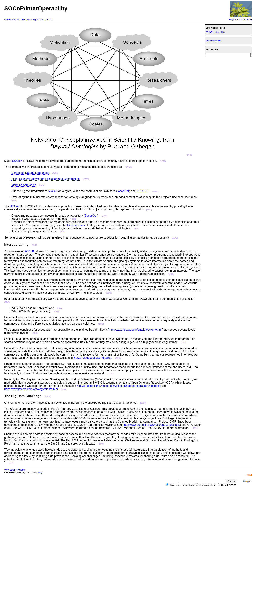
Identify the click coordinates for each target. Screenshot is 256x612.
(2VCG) (143, 403)
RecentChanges (30, 19)
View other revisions (14, 469)
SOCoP (17, 160)
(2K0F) (62, 232)
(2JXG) (101, 324)
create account (243, 19)
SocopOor (122, 191)
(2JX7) (60, 308)
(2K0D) (73, 219)
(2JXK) (111, 374)
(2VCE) (155, 191)
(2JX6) (7, 302)
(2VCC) (86, 179)
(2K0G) (175, 238)
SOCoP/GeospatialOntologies (92, 357)
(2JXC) (171, 274)
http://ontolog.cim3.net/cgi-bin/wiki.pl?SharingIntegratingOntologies (119, 385)
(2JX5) (109, 293)
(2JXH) (35, 333)
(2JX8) (57, 311)
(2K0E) (136, 229)
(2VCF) (14, 201)
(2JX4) (63, 389)
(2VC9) (163, 161)
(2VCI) (189, 155)
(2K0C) (104, 216)
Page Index (46, 19)
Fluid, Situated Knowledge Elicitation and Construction (45, 178)
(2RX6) (195, 428)
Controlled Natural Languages (30, 172)
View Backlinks (213, 40)
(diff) (39, 472)
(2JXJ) (118, 358)
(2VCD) (42, 185)
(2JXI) (183, 342)
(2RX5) (11, 463)
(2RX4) (101, 444)
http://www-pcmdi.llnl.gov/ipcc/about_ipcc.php (151, 424)
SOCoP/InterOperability (215, 32)
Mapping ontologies (23, 184)
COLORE (142, 191)
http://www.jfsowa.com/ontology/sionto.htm (135, 329)
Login (232, 19)
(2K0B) (149, 210)
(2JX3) (34, 245)
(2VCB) (55, 173)
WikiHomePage (12, 19)
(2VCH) (48, 396)
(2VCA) (129, 167)
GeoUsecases (76, 225)
